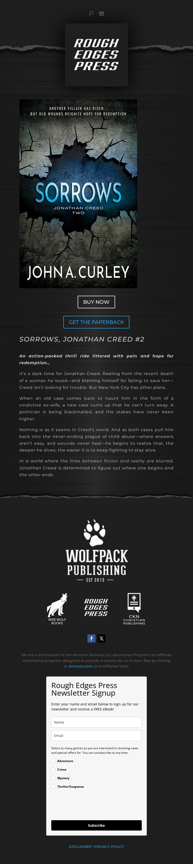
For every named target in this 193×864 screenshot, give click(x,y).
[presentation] (89, 805)
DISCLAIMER (80, 846)
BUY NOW (96, 302)
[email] (96, 735)
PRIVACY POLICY (108, 846)
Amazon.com (81, 666)
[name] (96, 722)
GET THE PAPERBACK (96, 322)
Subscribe (96, 825)
